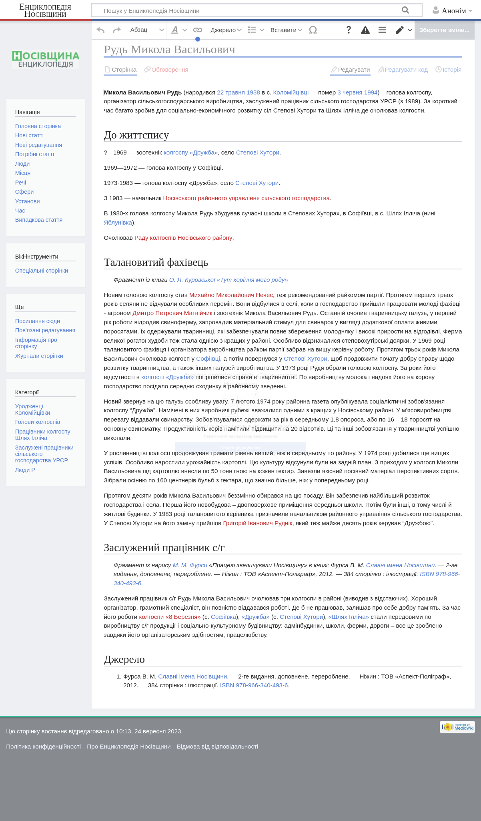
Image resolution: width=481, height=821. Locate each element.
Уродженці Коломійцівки (32, 409)
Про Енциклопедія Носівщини (128, 726)
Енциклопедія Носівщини (45, 10)
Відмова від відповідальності (218, 726)
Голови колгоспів (37, 422)
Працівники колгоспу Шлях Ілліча (42, 434)
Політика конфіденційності (43, 726)
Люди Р (25, 470)
